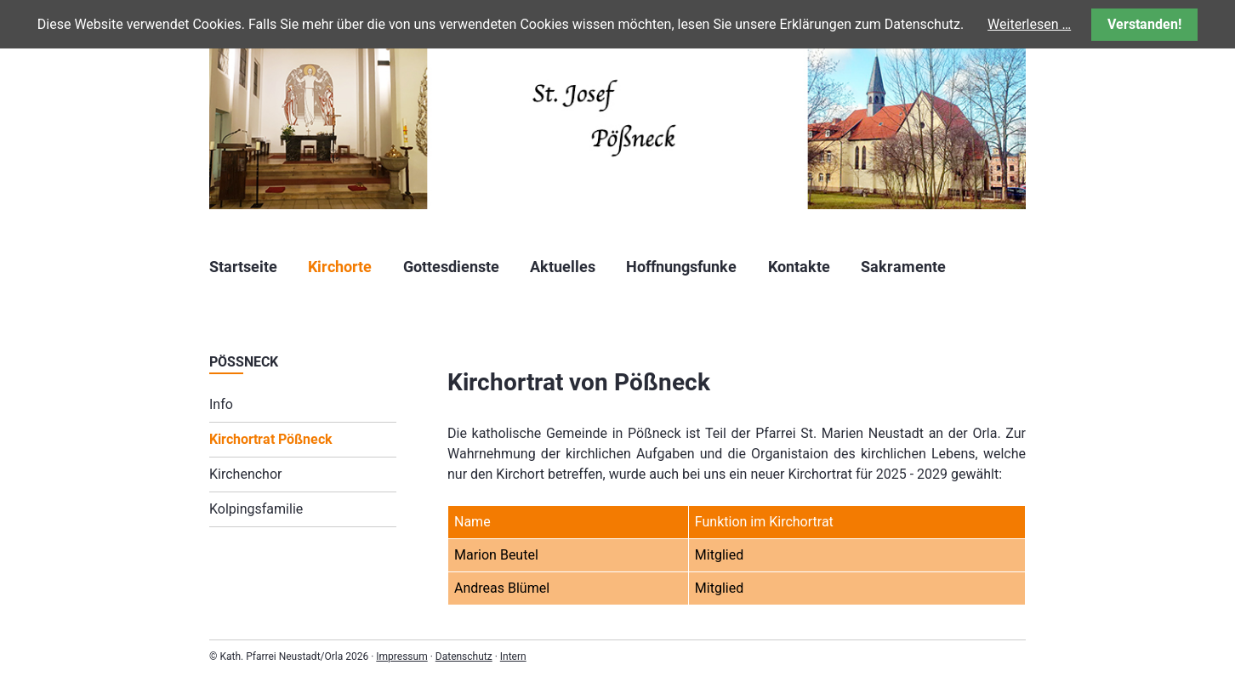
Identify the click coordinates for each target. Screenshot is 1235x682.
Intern (513, 656)
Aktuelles (562, 267)
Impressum (401, 656)
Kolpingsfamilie (256, 509)
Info (221, 404)
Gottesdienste (451, 267)
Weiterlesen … (1029, 24)
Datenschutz (463, 656)
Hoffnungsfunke (681, 267)
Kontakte (799, 267)
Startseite (243, 267)
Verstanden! (1144, 24)
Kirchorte (340, 267)
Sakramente (903, 267)
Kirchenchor (245, 474)
